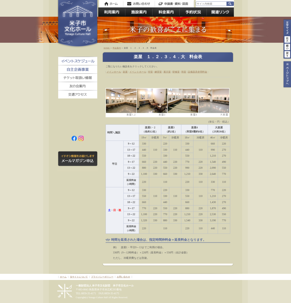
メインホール (114, 71)
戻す (287, 54)
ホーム (63, 277)
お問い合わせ (123, 277)
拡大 (287, 39)
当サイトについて (79, 277)
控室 (150, 71)
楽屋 (125, 71)
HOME (107, 48)
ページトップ (287, 74)
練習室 (158, 71)
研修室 (176, 71)
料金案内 (117, 48)
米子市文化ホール (77, 24)
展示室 (167, 71)
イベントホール (137, 71)
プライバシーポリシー (102, 277)
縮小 (287, 46)
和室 (183, 71)
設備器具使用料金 (197, 71)
